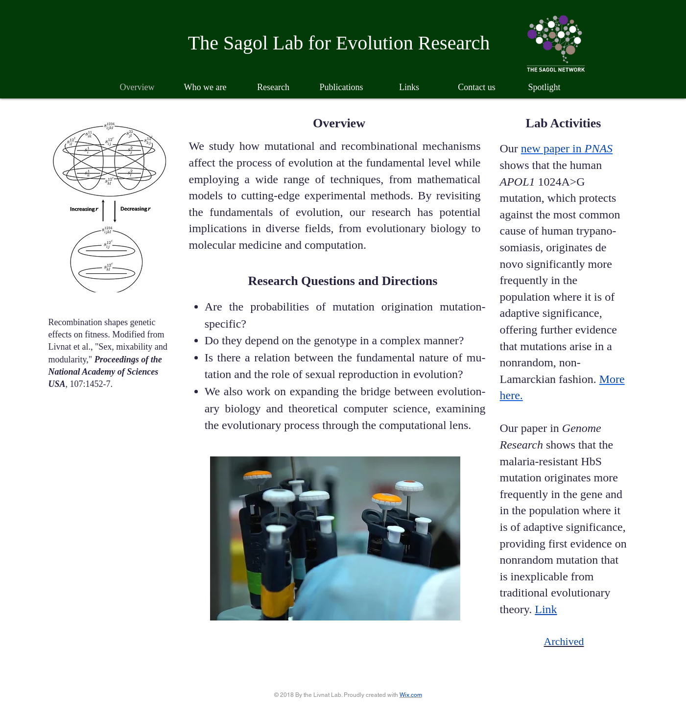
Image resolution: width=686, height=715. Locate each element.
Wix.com (411, 694)
